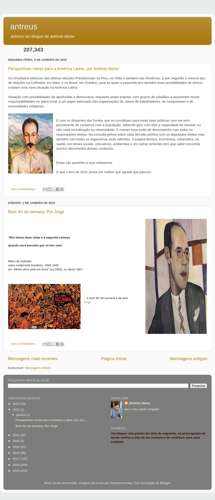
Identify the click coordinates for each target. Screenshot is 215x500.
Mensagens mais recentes (33, 358)
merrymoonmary (121, 483)
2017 (16, 458)
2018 (16, 453)
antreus (23, 26)
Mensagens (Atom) (38, 368)
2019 (16, 447)
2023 (16, 404)
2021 (16, 435)
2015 (16, 470)
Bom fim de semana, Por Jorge (36, 212)
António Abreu (139, 403)
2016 (16, 465)
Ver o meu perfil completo (141, 409)
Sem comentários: (24, 189)
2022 (16, 409)
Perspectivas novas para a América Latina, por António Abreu (63, 68)
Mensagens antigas (188, 358)
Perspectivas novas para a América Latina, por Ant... (51, 420)
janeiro (21, 415)
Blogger (165, 483)
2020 (16, 441)
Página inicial (114, 358)
